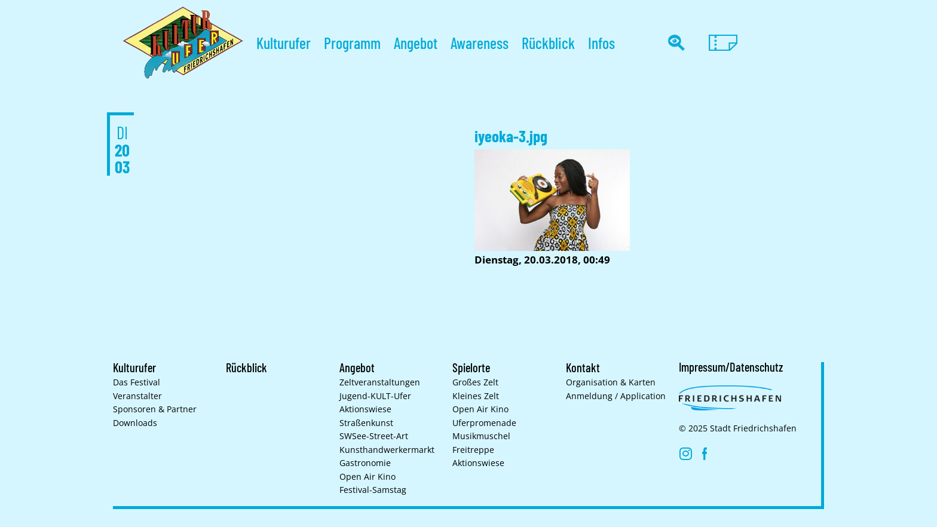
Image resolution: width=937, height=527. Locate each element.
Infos (601, 42)
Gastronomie (365, 463)
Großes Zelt (475, 382)
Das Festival (136, 382)
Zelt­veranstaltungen (379, 382)
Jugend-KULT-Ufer (375, 396)
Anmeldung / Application (616, 396)
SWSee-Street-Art (373, 436)
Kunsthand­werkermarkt (386, 450)
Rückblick (548, 42)
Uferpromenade (484, 423)
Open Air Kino (367, 476)
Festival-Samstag (372, 490)
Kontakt (583, 367)
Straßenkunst (366, 423)
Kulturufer (283, 42)
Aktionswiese (365, 409)
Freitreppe (473, 450)
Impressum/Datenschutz (731, 367)
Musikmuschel (481, 436)
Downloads (135, 423)
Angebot (415, 42)
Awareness (480, 42)
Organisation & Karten (611, 382)
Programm (352, 42)
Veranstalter (137, 396)
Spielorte (471, 367)
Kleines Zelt (475, 396)
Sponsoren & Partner (155, 409)
